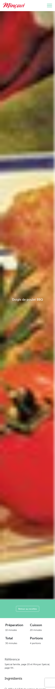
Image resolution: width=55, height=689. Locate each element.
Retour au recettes (27, 609)
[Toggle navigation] (49, 5)
